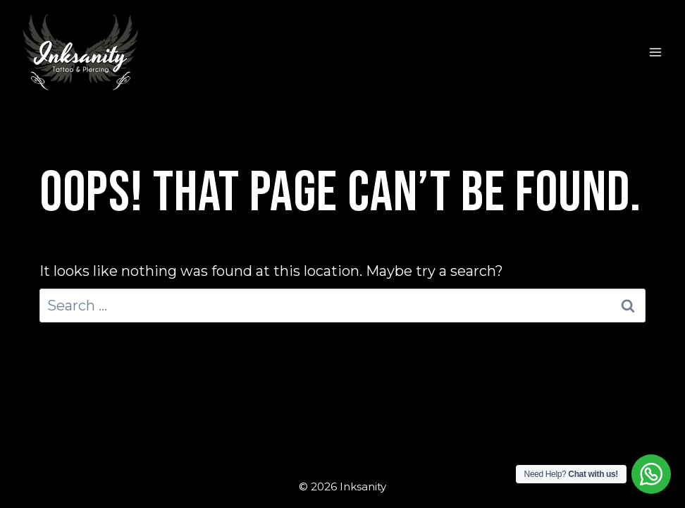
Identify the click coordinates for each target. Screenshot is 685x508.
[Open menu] (655, 53)
